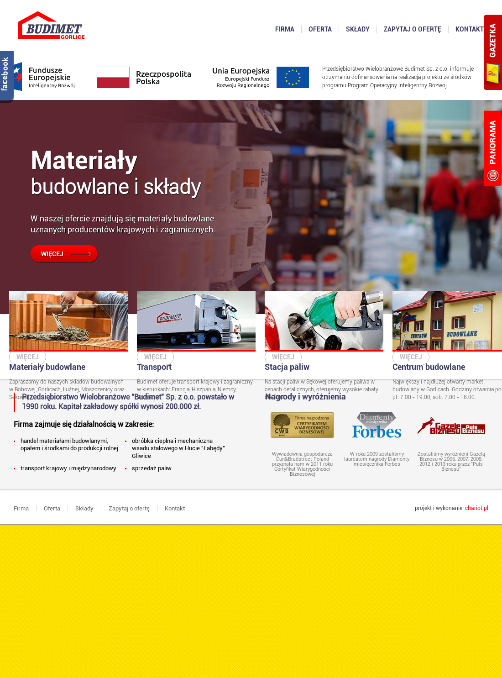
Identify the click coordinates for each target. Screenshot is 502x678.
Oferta (52, 508)
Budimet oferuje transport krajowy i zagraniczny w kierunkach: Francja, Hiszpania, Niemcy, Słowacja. (196, 345)
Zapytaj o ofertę (129, 508)
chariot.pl (476, 508)
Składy (84, 508)
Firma (21, 508)
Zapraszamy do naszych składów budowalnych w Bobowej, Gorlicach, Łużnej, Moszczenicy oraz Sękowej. (68, 345)
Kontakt (175, 508)
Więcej (27, 357)
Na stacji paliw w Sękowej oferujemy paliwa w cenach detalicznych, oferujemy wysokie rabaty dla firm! (324, 345)
